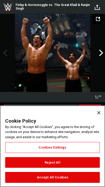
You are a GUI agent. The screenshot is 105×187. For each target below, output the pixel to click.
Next (100, 53)
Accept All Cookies (52, 177)
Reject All (52, 162)
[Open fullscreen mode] (98, 19)
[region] (52, 146)
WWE (8, 7)
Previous (4, 53)
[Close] (98, 112)
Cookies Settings (52, 147)
